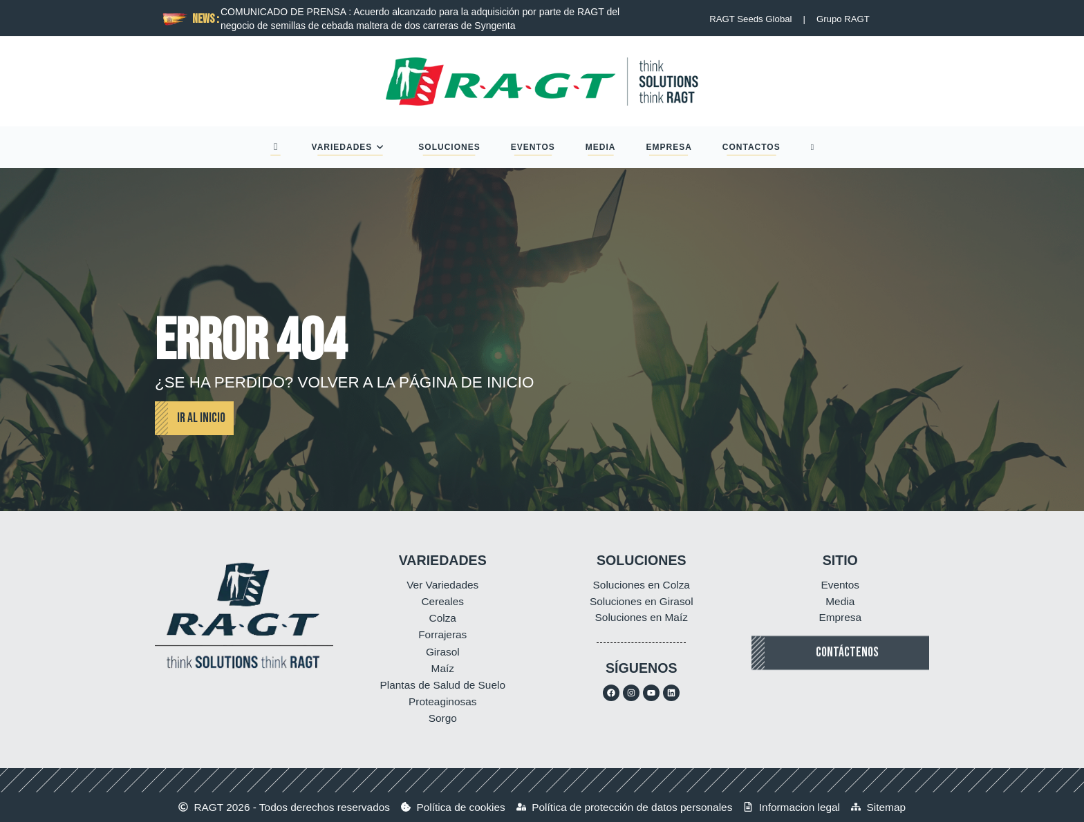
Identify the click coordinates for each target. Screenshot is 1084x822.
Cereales (442, 601)
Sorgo (443, 718)
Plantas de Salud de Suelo (442, 685)
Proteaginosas (442, 701)
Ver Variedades (442, 585)
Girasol (443, 652)
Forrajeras (442, 634)
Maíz (442, 668)
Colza (442, 618)
